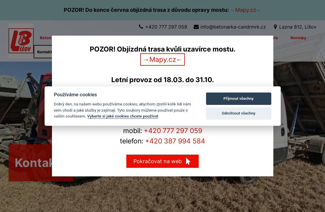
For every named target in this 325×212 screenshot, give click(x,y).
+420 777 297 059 (173, 131)
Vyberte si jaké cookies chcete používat (123, 116)
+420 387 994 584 (175, 141)
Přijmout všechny (238, 98)
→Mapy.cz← (162, 59)
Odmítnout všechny (238, 113)
